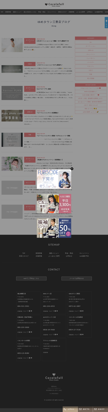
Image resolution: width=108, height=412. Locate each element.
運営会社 (54, 386)
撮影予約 (86, 409)
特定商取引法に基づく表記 (54, 390)
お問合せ (71, 409)
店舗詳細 (19, 358)
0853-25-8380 (23, 353)
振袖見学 (101, 409)
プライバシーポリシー (54, 388)
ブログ (25, 358)
